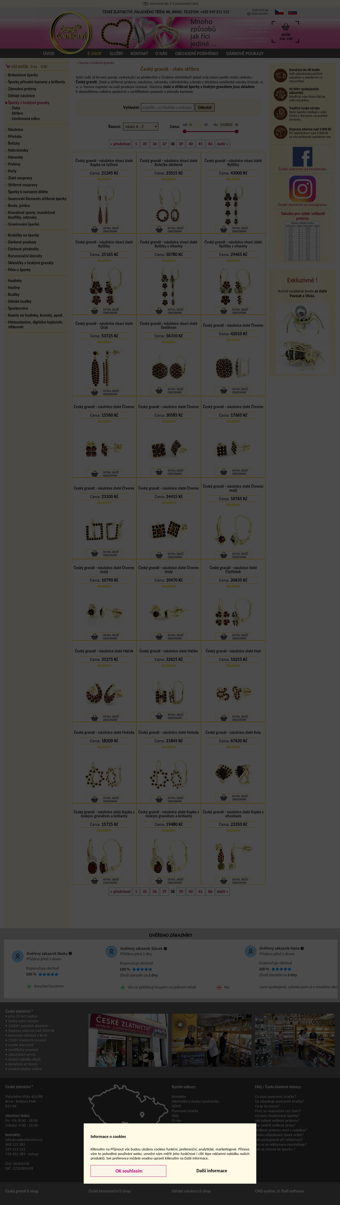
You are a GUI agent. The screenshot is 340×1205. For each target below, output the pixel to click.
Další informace (211, 1171)
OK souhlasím (128, 1171)
